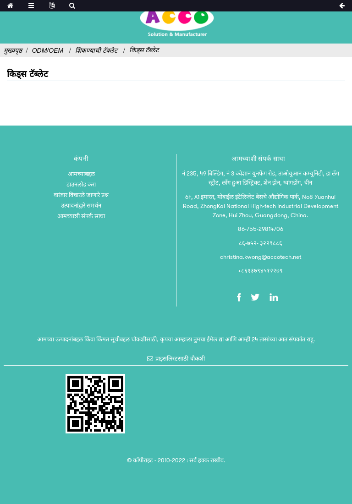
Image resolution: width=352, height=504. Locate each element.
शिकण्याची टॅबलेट (96, 50)
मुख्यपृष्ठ (13, 50)
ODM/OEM (47, 50)
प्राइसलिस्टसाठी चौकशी (180, 358)
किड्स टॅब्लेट (144, 50)
